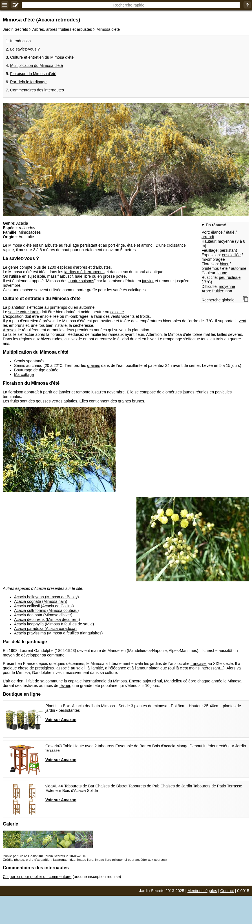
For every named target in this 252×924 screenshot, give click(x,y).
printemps (210, 268)
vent (242, 321)
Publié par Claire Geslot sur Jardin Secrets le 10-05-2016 (44, 856)
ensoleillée (231, 255)
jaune (222, 273)
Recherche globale (218, 300)
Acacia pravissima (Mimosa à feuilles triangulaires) (58, 633)
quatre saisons (81, 281)
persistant (228, 250)
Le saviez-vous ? (25, 49)
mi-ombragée (213, 259)
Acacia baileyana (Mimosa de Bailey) (46, 597)
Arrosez (9, 330)
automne (238, 268)
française (199, 663)
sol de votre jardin (23, 312)
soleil (80, 668)
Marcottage (24, 374)
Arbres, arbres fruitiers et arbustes (62, 29)
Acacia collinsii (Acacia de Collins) (44, 606)
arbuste (51, 245)
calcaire (117, 312)
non (229, 291)
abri (99, 316)
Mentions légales (202, 890)
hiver (224, 264)
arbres (81, 267)
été (224, 268)
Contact (227, 890)
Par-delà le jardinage (28, 82)
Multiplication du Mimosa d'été (36, 65)
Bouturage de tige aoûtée (36, 370)
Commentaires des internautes (37, 90)
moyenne (226, 241)
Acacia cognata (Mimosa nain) (40, 601)
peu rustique (229, 277)
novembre (11, 285)
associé (63, 668)
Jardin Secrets (15, 29)
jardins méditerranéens (84, 272)
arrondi (208, 237)
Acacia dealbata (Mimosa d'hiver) (43, 615)
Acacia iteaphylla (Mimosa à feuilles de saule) (54, 624)
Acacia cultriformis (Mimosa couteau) (46, 610)
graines (93, 365)
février (64, 685)
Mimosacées (30, 232)
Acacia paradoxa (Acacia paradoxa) (45, 628)
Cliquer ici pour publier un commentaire (37, 876)
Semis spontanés (29, 361)
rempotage (172, 339)
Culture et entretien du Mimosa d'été (42, 57)
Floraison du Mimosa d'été (33, 73)
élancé (216, 232)
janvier (148, 281)
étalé (230, 232)
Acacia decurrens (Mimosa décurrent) (47, 619)
